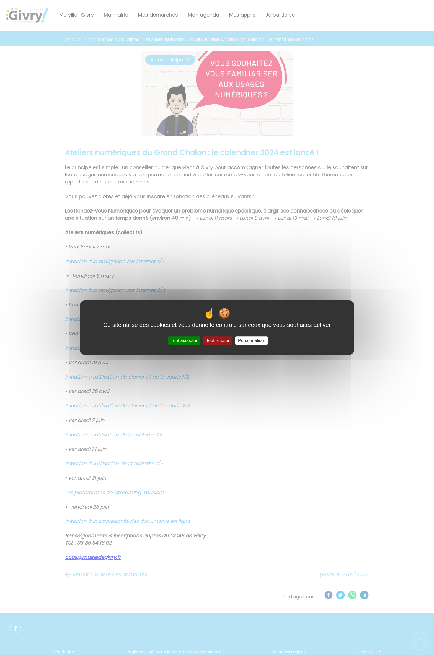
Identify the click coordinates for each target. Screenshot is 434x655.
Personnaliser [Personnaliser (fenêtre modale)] (251, 340)
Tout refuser (217, 340)
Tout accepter (184, 340)
